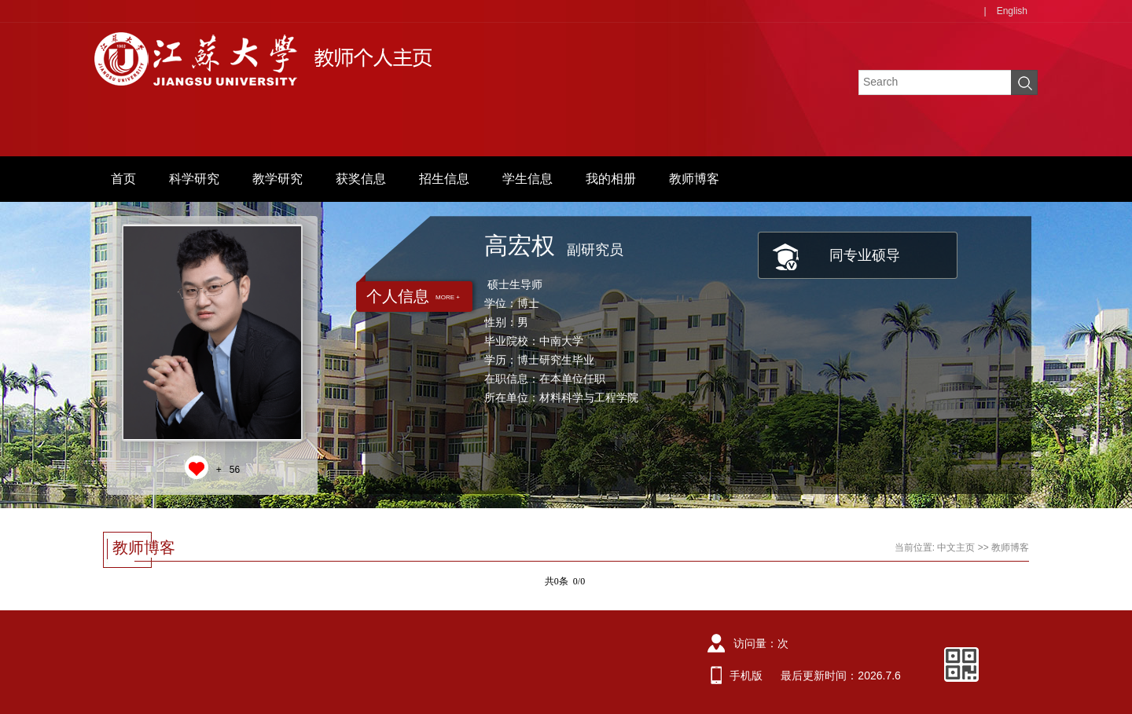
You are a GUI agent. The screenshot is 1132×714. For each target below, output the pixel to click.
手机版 (746, 675)
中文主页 (956, 547)
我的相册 (611, 178)
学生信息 (527, 178)
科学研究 (194, 178)
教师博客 (694, 178)
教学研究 (277, 178)
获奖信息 (361, 178)
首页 (123, 178)
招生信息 (444, 178)
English (1012, 10)
